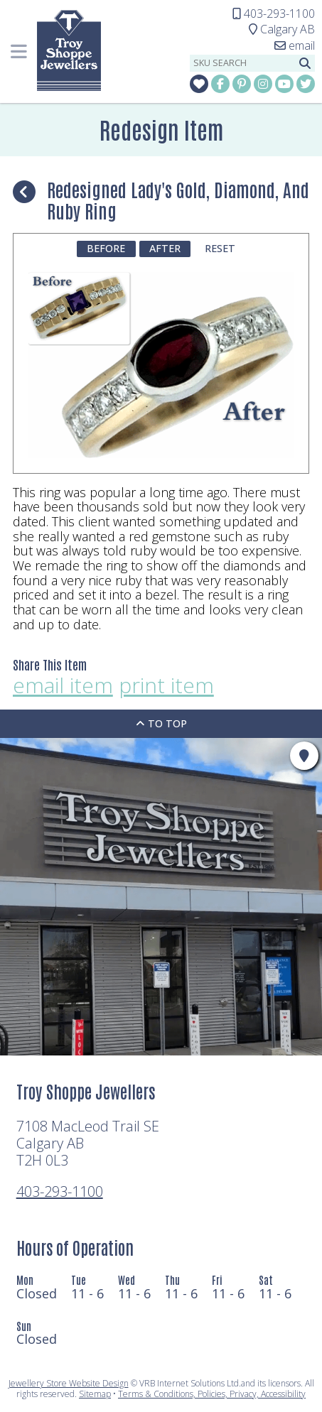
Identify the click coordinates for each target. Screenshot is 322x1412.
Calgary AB (282, 29)
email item (63, 685)
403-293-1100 (59, 1191)
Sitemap (95, 1394)
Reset (220, 248)
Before (106, 248)
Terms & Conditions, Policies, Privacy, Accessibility (212, 1394)
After (165, 248)
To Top (161, 723)
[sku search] (242, 63)
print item (166, 685)
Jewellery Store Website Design (69, 1383)
